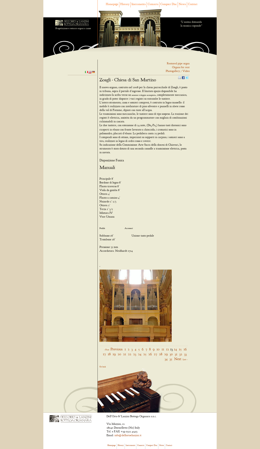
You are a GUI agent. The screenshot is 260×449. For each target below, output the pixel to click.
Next (177, 359)
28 (160, 354)
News (182, 4)
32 (180, 354)
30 (171, 354)
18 (109, 354)
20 (119, 354)
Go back (102, 366)
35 (171, 359)
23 (134, 354)
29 (166, 354)
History (124, 4)
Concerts (153, 4)
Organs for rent (181, 67)
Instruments (138, 4)
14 (175, 349)
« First (106, 349)
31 (176, 354)
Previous (116, 349)
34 (166, 359)
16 (185, 349)
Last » (185, 359)
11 (163, 349)
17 (104, 354)
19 (114, 354)
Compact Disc (168, 4)
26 (150, 354)
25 (144, 354)
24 (139, 354)
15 (180, 349)
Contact (193, 4)
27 (155, 354)
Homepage (112, 4)
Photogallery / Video (178, 71)
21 (124, 354)
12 (167, 349)
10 (158, 349)
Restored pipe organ (178, 63)
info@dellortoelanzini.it (127, 435)
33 (185, 354)
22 (129, 354)
